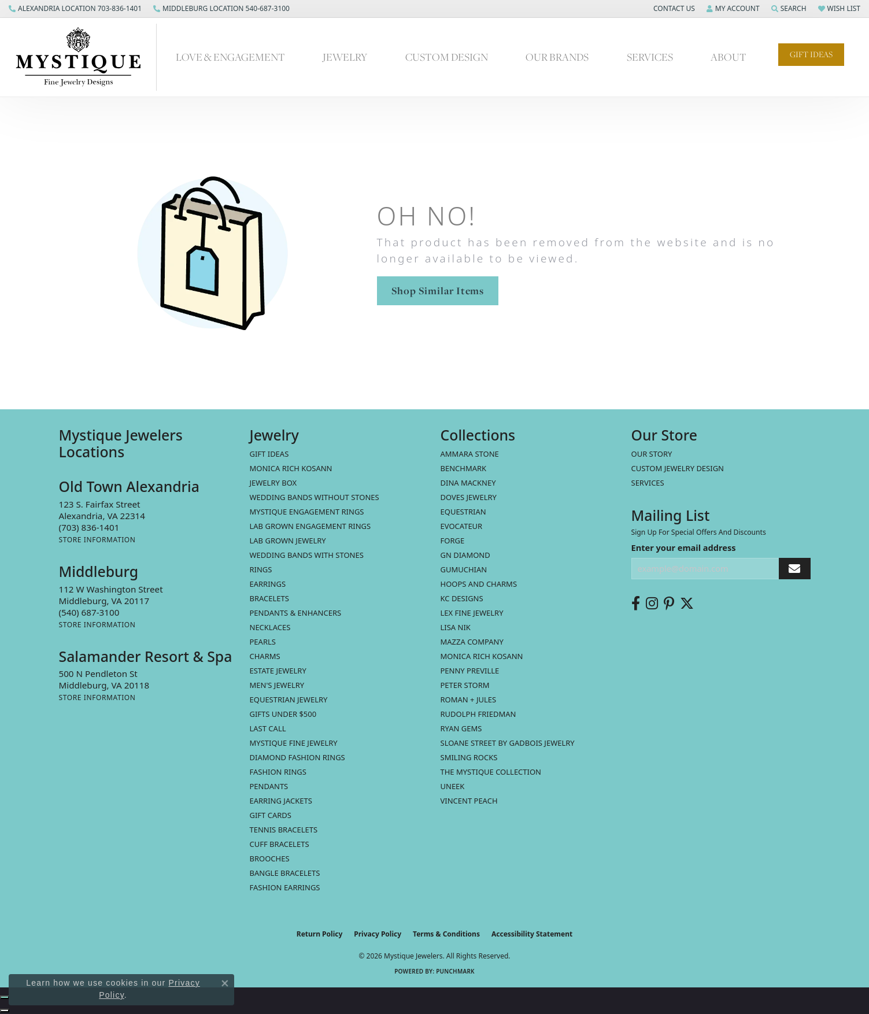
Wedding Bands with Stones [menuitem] (307, 555)
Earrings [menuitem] (268, 584)
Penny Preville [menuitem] (470, 670)
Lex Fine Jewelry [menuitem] (472, 613)
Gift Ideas (811, 54)
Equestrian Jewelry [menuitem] (289, 699)
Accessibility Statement (531, 934)
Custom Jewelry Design (677, 468)
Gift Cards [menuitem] (270, 815)
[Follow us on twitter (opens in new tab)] (687, 603)
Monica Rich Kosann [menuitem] (482, 656)
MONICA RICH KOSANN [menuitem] (291, 468)
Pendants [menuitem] (269, 786)
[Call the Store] (89, 527)
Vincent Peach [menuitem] (469, 800)
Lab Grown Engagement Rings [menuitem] (310, 526)
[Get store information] (97, 540)
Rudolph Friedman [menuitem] (478, 714)
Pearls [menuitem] (263, 641)
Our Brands (557, 57)
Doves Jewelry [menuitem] (469, 497)
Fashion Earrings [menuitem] (285, 887)
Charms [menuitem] (265, 656)
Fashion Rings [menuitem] (278, 772)
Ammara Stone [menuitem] (470, 454)
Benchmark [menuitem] (464, 468)
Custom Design (446, 57)
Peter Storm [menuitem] (465, 685)
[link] (75, 8)
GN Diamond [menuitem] (465, 555)
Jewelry (345, 57)
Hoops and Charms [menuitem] (479, 584)
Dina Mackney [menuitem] (468, 483)
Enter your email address (683, 547)
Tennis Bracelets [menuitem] (284, 829)
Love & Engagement (230, 57)
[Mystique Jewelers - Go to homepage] (84, 57)
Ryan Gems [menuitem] (461, 728)
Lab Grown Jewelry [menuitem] (288, 540)
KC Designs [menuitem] (462, 598)
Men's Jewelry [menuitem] (277, 685)
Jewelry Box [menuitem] (273, 483)
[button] (673, 8)
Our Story (651, 454)
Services (650, 57)
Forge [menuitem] (453, 540)
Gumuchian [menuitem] (464, 569)
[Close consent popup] (224, 983)
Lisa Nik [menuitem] (456, 627)
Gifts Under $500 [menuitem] (283, 714)
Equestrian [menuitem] (463, 511)
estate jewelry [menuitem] (278, 670)
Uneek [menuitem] (453, 786)
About (728, 57)
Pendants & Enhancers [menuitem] (296, 613)
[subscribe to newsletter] (794, 568)
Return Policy (320, 934)
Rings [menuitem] (261, 569)
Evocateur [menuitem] (462, 526)
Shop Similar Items (437, 290)
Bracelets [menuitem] (269, 598)
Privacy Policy (377, 934)
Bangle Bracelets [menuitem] (285, 873)
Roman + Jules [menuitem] (469, 699)
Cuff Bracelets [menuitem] (279, 844)
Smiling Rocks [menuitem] (469, 757)
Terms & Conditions (446, 934)
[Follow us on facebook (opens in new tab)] (635, 603)
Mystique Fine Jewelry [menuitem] (294, 743)
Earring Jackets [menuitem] (281, 800)
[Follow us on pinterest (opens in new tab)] (669, 603)
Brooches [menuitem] (270, 858)
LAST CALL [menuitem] (268, 728)
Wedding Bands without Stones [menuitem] (314, 497)
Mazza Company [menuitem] (472, 641)
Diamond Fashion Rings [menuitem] (297, 757)
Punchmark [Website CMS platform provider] (455, 971)
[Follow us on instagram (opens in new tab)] (652, 603)
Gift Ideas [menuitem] (269, 454)
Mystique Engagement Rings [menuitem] (307, 511)
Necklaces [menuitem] (270, 627)
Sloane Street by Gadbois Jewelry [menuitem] (508, 743)
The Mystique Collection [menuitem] (491, 772)
